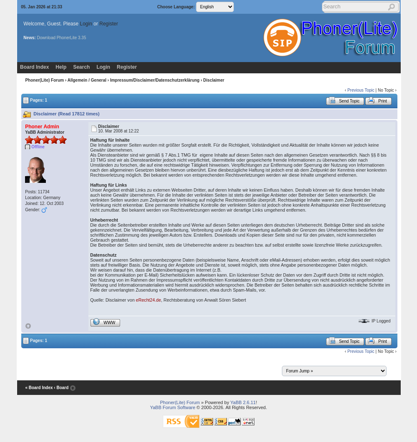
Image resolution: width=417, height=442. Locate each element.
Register (108, 24)
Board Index (34, 67)
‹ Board (61, 387)
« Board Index (39, 387)
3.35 (82, 37)
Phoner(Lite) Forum (44, 80)
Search (81, 67)
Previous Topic (360, 90)
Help (60, 67)
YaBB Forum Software (173, 407)
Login (86, 24)
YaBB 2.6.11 (243, 402)
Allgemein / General (87, 80)
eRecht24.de (148, 299)
